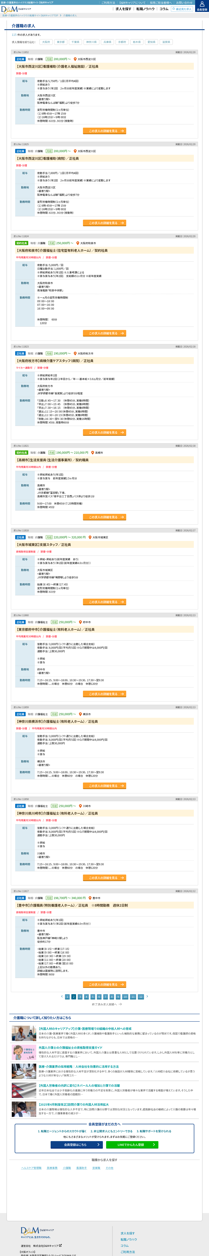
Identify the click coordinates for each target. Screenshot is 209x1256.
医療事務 (52, 1167)
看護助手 (81, 1167)
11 (133, 997)
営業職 (96, 1167)
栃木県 (137, 42)
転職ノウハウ (129, 1239)
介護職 (67, 1167)
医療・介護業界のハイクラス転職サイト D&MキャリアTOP (30, 15)
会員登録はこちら (75, 1144)
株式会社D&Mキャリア (45, 1246)
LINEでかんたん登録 (131, 1144)
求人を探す (128, 1233)
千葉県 (75, 42)
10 (125, 997)
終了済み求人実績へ (104, 1004)
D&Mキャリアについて (133, 2)
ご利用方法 (128, 1252)
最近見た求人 (184, 9)
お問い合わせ (184, 2)
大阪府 (46, 42)
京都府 (122, 42)
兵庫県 (107, 42)
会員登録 (202, 9)
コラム (125, 1245)
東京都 (61, 42)
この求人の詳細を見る (103, 131)
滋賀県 (166, 42)
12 (140, 997)
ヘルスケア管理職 (31, 1167)
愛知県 (151, 42)
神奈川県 (91, 42)
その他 (109, 1167)
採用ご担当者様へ (161, 2)
